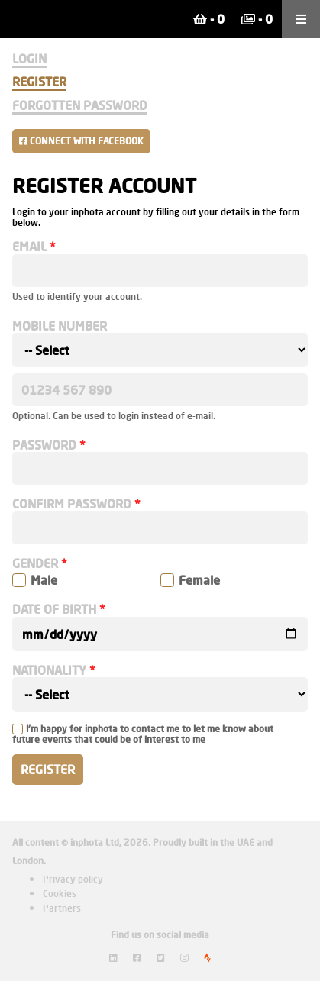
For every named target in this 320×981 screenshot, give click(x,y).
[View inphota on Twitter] (161, 957)
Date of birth (54, 609)
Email (29, 246)
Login (29, 58)
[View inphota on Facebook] (137, 957)
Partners (62, 908)
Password (44, 445)
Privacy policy (73, 879)
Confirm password (71, 504)
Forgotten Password (79, 105)
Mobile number (59, 326)
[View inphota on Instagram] (184, 957)
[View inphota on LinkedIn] (113, 957)
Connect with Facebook (81, 141)
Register (39, 81)
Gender (35, 563)
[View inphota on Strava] (207, 957)
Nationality (49, 670)
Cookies (59, 893)
